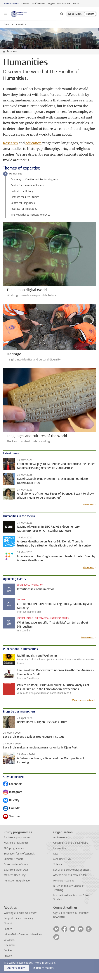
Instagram (12, 792)
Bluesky (11, 800)
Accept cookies (16, 968)
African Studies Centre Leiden (70, 875)
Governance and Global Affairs (70, 843)
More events (87, 637)
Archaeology (60, 837)
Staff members (38, 3)
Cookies (8, 950)
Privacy (8, 956)
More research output (83, 700)
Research (10, 143)
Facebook (12, 784)
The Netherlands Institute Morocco (30, 214)
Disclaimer (9, 945)
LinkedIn (11, 808)
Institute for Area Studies (25, 197)
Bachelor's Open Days (16, 870)
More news (88, 504)
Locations (9, 939)
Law (55, 853)
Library (76, 3)
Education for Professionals (19, 853)
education (33, 143)
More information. (45, 963)
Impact (8, 929)
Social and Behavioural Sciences (71, 870)
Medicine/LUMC (62, 859)
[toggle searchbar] (62, 14)
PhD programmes (14, 848)
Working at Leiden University (20, 913)
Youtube (11, 816)
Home (7, 24)
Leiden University (10, 3)
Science (57, 864)
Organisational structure (59, 3)
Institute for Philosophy (24, 209)
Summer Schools (13, 859)
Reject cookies (44, 968)
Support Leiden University (18, 918)
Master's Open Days (15, 875)
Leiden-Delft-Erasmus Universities (23, 934)
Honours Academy (63, 880)
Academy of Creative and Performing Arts (34, 179)
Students (25, 3)
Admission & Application (17, 880)
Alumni (8, 923)
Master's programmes (16, 843)
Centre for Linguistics (23, 203)
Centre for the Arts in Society (27, 185)
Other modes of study (16, 864)
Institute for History (22, 191)
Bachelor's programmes (17, 837)
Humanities (15, 173)
